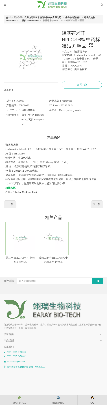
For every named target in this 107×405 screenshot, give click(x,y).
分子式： (11, 110)
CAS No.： (55, 105)
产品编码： (12, 105)
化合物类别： (13, 115)
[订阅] (97, 281)
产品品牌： (55, 100)
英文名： (54, 110)
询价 (82, 84)
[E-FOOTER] (45, 309)
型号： (10, 100)
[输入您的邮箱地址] (56, 281)
